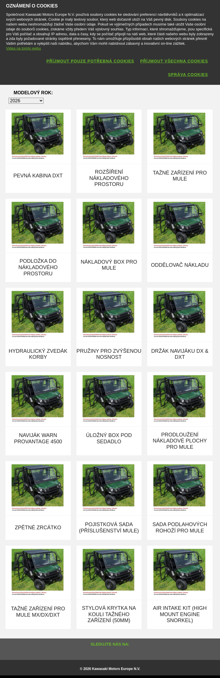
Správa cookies (188, 74)
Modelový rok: (33, 92)
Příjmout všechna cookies (174, 61)
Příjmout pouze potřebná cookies (90, 61)
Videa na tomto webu (23, 48)
